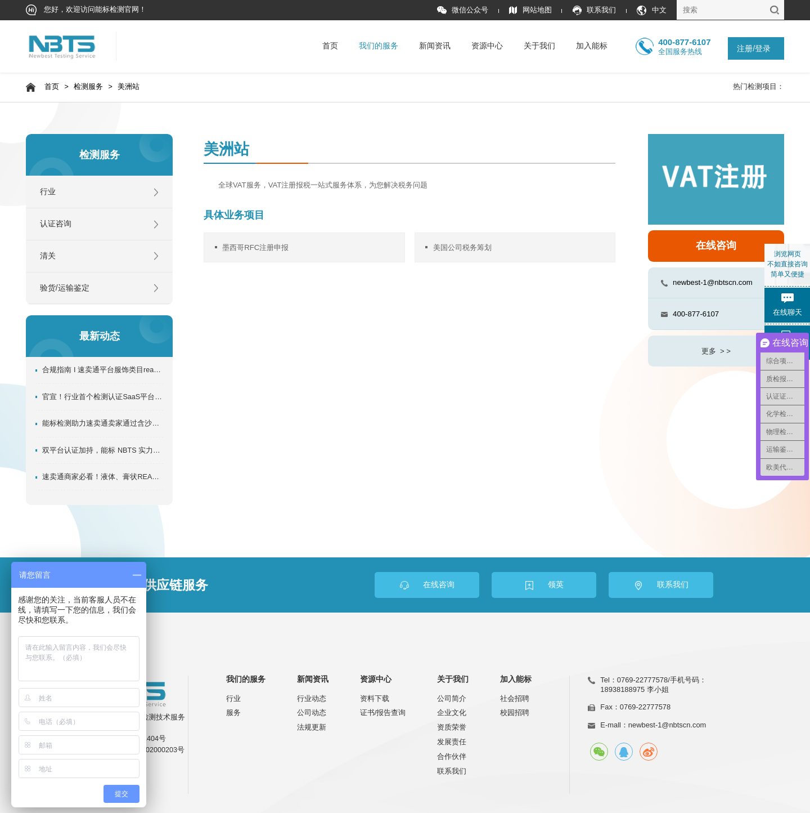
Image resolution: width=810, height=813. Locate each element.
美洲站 (129, 87)
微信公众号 (462, 10)
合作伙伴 (451, 756)
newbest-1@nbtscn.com (713, 282)
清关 (48, 256)
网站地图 (530, 10)
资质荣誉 (451, 727)
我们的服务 (378, 46)
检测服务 (88, 87)
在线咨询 (716, 245)
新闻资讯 (435, 46)
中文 (651, 10)
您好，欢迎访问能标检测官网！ (86, 10)
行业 (48, 191)
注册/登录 (754, 48)
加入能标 (592, 46)
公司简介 (451, 698)
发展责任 (451, 742)
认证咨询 (55, 224)
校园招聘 (514, 712)
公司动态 (311, 712)
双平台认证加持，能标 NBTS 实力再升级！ (102, 450)
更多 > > (716, 351)
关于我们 (539, 46)
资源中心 (487, 46)
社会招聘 (514, 698)
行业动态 (311, 698)
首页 (330, 46)
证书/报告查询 (383, 712)
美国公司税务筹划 (462, 247)
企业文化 (451, 712)
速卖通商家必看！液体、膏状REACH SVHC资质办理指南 (102, 477)
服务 (233, 712)
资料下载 (374, 698)
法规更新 (311, 727)
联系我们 (594, 10)
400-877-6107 (696, 314)
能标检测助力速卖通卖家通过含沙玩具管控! (102, 423)
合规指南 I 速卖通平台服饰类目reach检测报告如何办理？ (102, 370)
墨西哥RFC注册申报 (255, 247)
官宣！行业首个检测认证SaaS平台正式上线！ (102, 397)
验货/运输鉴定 (64, 288)
